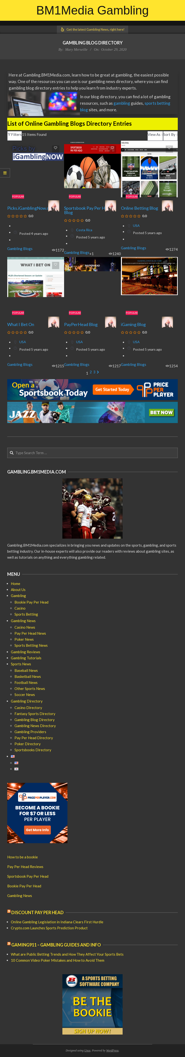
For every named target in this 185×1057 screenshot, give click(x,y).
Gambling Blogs (20, 249)
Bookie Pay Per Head (24, 886)
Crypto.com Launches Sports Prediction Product (49, 928)
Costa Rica (84, 230)
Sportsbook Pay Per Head (27, 876)
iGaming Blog (133, 324)
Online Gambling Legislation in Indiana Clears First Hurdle (57, 922)
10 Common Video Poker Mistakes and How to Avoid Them (57, 960)
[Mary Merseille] (53, 205)
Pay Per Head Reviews (25, 866)
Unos (87, 1050)
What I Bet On (20, 324)
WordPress (112, 1050)
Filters (14, 134)
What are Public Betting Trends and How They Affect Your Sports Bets (67, 954)
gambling (121, 103)
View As (154, 134)
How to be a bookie (22, 857)
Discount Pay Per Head (37, 912)
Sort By (169, 134)
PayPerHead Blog (81, 324)
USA (136, 225)
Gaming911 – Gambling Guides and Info (56, 944)
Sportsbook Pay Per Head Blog (88, 210)
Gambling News (19, 895)
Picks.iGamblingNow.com (31, 208)
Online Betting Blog (139, 208)
